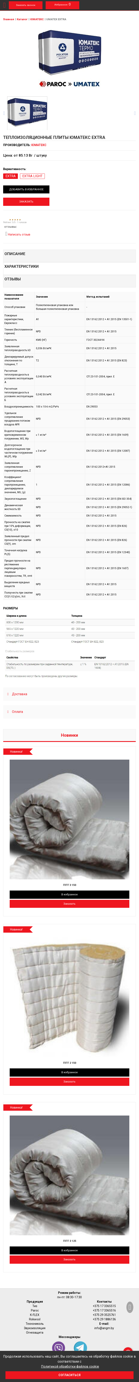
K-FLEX (34, 1315)
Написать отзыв (17, 234)
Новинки (69, 735)
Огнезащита (34, 1332)
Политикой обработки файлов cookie (70, 1367)
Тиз (34, 1306)
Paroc (35, 1310)
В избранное (69, 894)
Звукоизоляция (34, 1328)
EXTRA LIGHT (32, 176)
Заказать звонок (25, 5)
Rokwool (34, 1319)
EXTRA (10, 176)
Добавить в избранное (26, 189)
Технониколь (35, 1323)
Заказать (26, 201)
